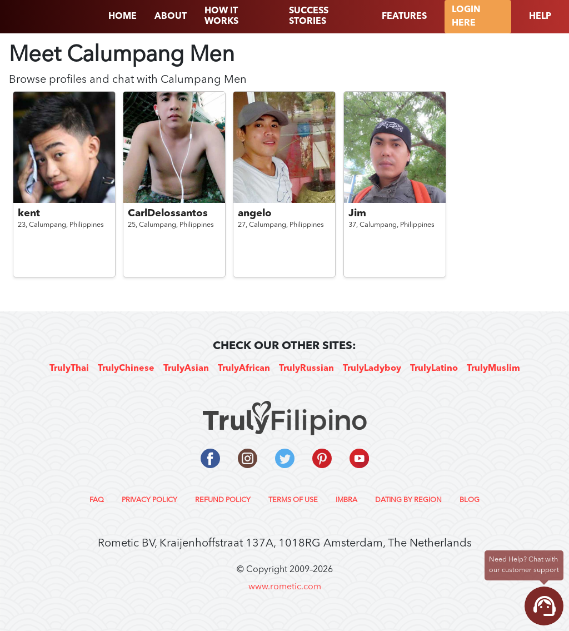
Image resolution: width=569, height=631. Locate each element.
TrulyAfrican (244, 368)
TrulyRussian (306, 368)
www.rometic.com (284, 587)
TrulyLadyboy (372, 368)
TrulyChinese (126, 368)
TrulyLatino (434, 368)
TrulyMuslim (493, 368)
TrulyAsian (186, 368)
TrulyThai (69, 368)
